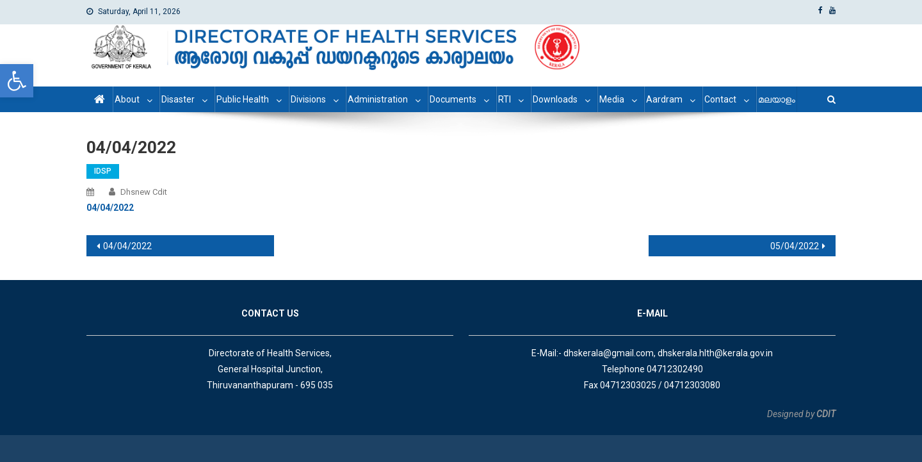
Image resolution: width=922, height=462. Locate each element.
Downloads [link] (555, 99)
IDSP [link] (102, 171)
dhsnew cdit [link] (143, 192)
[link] (16, 80)
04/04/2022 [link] (127, 246)
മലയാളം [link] (776, 99)
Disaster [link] (178, 99)
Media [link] (611, 99)
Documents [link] (453, 99)
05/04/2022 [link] (794, 246)
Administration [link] (378, 99)
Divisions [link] (308, 99)
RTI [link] (504, 99)
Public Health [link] (242, 99)
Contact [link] (720, 99)
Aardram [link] (664, 99)
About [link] (127, 99)
